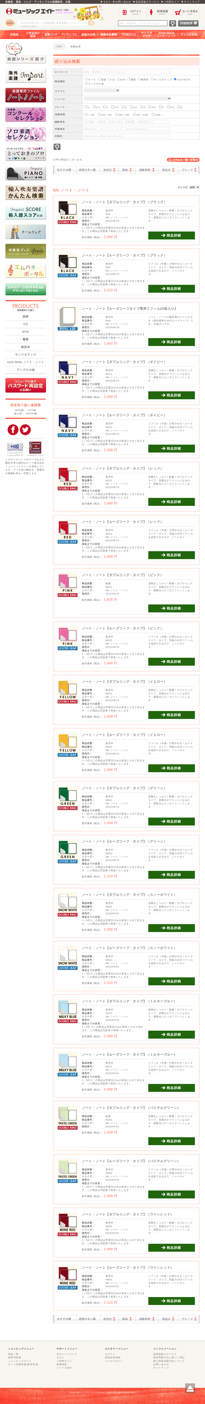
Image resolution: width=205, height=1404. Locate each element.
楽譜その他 (88, 34)
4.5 (152, 107)
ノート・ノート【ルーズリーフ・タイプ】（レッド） (123, 521)
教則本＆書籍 (109, 34)
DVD (25, 331)
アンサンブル (69, 34)
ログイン (133, 12)
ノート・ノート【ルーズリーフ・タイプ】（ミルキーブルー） (129, 1054)
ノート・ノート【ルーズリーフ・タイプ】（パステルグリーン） (131, 1161)
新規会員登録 (113, 1357)
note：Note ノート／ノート (166, 34)
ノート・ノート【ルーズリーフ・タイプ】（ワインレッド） (128, 1267)
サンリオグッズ (146, 34)
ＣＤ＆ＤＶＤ (129, 34)
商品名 (168, 170)
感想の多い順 (88, 170)
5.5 (170, 107)
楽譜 (26, 316)
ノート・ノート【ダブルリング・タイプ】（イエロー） (124, 681)
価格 (127, 170)
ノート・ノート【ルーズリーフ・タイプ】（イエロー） (124, 735)
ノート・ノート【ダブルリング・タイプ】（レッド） (123, 468)
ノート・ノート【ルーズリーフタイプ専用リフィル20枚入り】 (130, 308)
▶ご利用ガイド (170, 1)
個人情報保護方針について (169, 1361)
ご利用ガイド (64, 1361)
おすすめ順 (65, 170)
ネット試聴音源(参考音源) (23, 1364)
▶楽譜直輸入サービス (146, 1)
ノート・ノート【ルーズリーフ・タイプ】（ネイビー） (124, 415)
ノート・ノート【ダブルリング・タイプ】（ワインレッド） (128, 1214)
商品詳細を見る (171, 235)
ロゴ (54, 17)
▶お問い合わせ (122, 1)
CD (25, 324)
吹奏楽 (11, 34)
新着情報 (62, 1364)
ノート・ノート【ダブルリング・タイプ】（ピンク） (123, 575)
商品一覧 (13, 1354)
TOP (59, 46)
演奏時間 (146, 170)
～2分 (90, 114)
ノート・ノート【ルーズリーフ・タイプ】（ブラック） (124, 255)
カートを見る (186, 12)
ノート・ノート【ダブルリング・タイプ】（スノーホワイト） (129, 894)
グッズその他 (191, 34)
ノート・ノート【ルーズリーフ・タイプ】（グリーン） (124, 841)
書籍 (26, 339)
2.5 (115, 107)
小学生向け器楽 (32, 34)
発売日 (110, 170)
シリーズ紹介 (64, 1367)
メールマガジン (114, 1361)
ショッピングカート (20, 1361)
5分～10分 (140, 114)
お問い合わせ (161, 1364)
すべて (90, 79)
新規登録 (159, 12)
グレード (188, 170)
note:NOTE (182, 79)
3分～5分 (123, 114)
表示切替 (183, 160)
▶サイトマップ (190, 1)
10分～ (157, 114)
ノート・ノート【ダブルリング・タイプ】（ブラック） (124, 202)
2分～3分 (105, 114)
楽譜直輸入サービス (165, 1354)
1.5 (96, 107)
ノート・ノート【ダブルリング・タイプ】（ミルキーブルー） (129, 1001)
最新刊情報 (14, 1357)
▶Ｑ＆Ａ (106, 1)
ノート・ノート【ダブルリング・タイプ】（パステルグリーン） (131, 1107)
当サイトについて (67, 1354)
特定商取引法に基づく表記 (169, 1357)
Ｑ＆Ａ (60, 1357)
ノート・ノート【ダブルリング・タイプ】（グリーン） (124, 788)
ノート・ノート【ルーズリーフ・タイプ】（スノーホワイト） (129, 948)
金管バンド (50, 34)
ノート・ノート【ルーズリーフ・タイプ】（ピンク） (123, 628)
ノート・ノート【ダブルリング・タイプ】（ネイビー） (124, 362)
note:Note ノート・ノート (25, 362)
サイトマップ (161, 1367)
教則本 (25, 347)
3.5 (133, 107)
